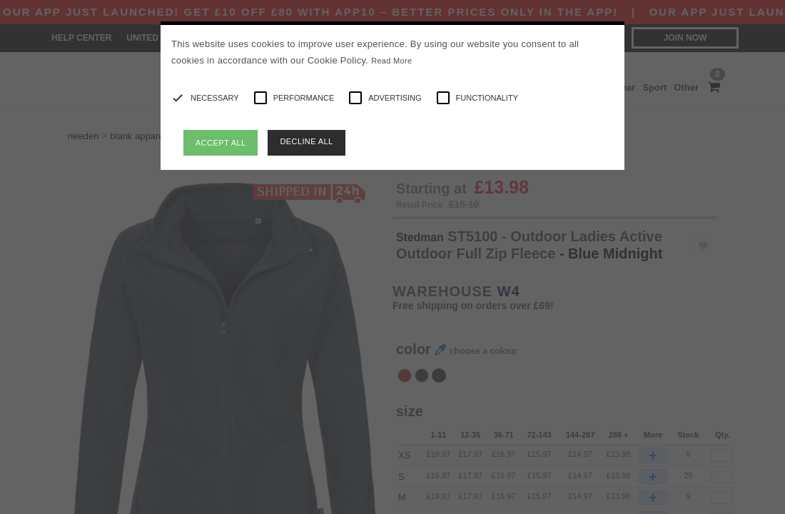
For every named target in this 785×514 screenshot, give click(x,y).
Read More (391, 60)
